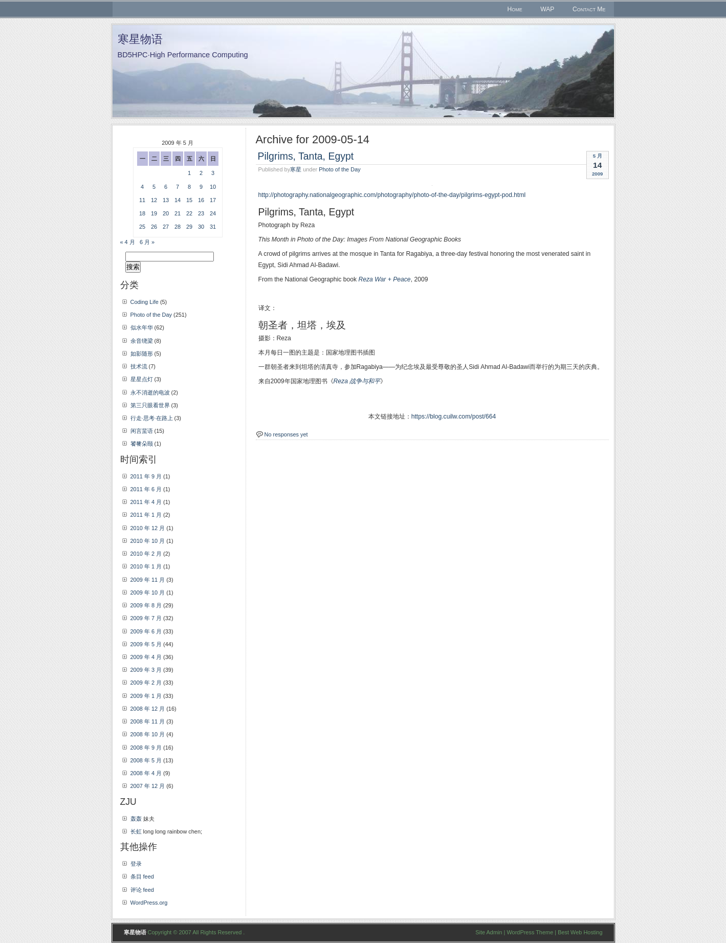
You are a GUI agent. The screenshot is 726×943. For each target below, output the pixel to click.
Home (515, 9)
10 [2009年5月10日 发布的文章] (213, 187)
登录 (136, 864)
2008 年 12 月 (147, 709)
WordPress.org (149, 903)
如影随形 (141, 353)
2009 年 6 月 (146, 631)
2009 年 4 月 (146, 657)
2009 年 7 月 (146, 618)
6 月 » (147, 242)
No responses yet (286, 434)
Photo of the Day (339, 169)
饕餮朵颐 (141, 444)
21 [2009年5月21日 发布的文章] (177, 213)
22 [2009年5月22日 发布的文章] (189, 213)
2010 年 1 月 (146, 566)
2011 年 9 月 (146, 476)
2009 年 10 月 (147, 592)
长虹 (136, 831)
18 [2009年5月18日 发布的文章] (142, 213)
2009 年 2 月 (146, 682)
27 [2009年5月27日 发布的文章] (166, 227)
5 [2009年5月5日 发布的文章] (154, 187)
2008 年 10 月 (147, 734)
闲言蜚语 (141, 431)
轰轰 (136, 819)
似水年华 (141, 327)
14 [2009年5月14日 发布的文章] (177, 200)
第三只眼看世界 (150, 405)
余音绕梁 (141, 341)
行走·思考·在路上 (151, 418)
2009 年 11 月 (147, 580)
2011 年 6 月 (146, 489)
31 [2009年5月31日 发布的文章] (213, 227)
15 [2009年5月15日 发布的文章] (189, 200)
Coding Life (144, 302)
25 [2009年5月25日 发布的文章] (142, 227)
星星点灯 (141, 379)
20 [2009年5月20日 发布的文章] (166, 213)
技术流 (138, 366)
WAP (547, 9)
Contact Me (589, 9)
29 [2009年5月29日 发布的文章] (189, 227)
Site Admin (488, 932)
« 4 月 (127, 242)
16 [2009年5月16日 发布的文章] (201, 200)
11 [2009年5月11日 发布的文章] (142, 200)
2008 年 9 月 (146, 747)
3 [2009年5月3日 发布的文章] (212, 173)
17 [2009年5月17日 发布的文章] (213, 200)
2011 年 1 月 (146, 515)
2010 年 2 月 (146, 554)
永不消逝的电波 (150, 392)
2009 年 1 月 (146, 696)
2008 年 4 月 (146, 773)
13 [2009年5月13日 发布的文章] (166, 200)
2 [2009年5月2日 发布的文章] (201, 173)
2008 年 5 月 (146, 760)
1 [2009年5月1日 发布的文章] (189, 173)
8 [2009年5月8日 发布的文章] (189, 187)
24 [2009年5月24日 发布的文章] (213, 213)
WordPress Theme (530, 932)
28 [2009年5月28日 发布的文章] (177, 227)
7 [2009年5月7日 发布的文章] (177, 187)
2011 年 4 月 (146, 502)
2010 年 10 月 (147, 541)
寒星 (295, 169)
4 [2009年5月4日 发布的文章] (142, 187)
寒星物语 (140, 39)
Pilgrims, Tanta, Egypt (306, 156)
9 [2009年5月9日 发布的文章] (201, 187)
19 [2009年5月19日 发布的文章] (154, 213)
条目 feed (142, 876)
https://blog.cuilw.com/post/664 (453, 416)
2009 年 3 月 (146, 670)
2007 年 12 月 (147, 786)
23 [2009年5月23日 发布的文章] (201, 213)
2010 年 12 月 (147, 528)
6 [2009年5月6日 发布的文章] (165, 187)
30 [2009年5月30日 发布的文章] (201, 227)
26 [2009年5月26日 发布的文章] (154, 227)
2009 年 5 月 (146, 644)
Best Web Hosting (580, 932)
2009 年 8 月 (146, 605)
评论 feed (142, 890)
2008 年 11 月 (147, 721)
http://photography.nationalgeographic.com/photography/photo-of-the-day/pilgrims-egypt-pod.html (392, 195)
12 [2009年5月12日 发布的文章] (154, 200)
